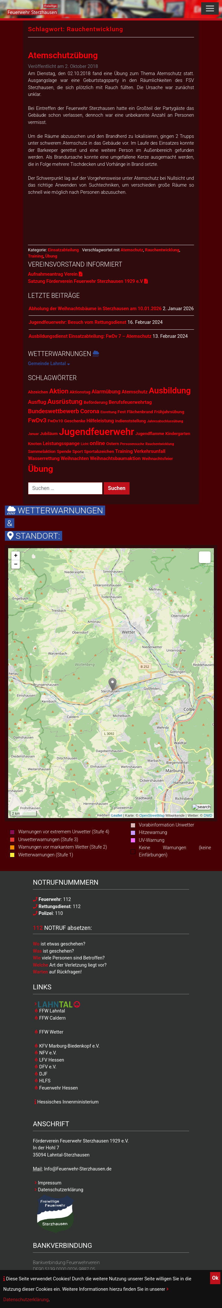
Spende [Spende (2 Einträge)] (64, 451)
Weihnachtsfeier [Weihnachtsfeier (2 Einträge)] (157, 458)
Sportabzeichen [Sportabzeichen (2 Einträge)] (99, 451)
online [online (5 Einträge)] (97, 443)
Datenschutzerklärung (59, 1189)
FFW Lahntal (50, 1010)
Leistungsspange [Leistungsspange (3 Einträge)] (61, 443)
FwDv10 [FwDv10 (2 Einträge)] (55, 420)
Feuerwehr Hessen (56, 1087)
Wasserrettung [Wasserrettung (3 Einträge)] (44, 458)
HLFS (42, 1080)
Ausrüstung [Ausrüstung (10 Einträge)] (64, 401)
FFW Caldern (50, 1018)
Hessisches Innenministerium (67, 1101)
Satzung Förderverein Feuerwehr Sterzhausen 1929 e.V (88, 281)
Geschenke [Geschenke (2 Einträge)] (74, 420)
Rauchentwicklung (162, 249)
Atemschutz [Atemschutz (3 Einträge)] (135, 392)
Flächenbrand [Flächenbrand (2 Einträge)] (140, 411)
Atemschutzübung (63, 55)
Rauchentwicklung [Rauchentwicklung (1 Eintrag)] (160, 444)
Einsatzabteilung (63, 249)
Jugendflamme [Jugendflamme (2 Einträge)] (149, 433)
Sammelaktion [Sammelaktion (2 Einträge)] (42, 451)
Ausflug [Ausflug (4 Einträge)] (37, 402)
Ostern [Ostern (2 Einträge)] (112, 443)
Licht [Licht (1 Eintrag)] (85, 444)
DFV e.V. (45, 1066)
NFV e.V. (46, 1052)
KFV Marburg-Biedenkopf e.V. (67, 1046)
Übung (51, 256)
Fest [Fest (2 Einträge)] (122, 411)
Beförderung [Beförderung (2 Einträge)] (95, 402)
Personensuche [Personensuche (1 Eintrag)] (132, 444)
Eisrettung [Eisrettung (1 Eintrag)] (109, 412)
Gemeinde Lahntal (49, 363)
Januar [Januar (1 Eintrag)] (33, 434)
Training (35, 256)
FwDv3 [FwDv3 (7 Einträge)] (37, 420)
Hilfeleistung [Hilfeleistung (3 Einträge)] (100, 421)
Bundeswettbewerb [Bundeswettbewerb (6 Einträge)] (53, 411)
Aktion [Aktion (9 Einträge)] (58, 391)
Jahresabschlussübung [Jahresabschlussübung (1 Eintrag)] (165, 421)
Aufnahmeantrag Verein (55, 274)
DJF (41, 1074)
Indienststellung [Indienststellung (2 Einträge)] (130, 420)
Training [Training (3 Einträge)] (124, 451)
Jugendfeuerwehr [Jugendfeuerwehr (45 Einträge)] (96, 431)
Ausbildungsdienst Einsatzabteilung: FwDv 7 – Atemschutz (90, 336)
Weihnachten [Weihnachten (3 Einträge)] (75, 458)
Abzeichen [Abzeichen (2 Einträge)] (38, 392)
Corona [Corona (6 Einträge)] (89, 411)
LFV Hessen (49, 1060)
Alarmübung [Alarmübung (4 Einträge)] (105, 392)
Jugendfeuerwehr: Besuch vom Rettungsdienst (77, 322)
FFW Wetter (49, 1032)
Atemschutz (132, 249)
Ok (215, 1278)
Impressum (48, 1182)
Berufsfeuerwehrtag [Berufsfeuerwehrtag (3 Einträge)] (130, 402)
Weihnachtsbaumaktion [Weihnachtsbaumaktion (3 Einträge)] (115, 458)
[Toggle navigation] (210, 8)
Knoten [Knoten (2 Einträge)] (35, 443)
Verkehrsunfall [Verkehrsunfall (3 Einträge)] (150, 451)
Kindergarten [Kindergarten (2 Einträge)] (177, 433)
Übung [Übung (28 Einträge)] (40, 469)
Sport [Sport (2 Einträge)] (77, 451)
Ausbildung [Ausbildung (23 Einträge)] (170, 390)
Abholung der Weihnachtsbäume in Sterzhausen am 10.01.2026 (95, 308)
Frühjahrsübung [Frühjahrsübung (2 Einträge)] (169, 411)
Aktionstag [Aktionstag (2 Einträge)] (80, 392)
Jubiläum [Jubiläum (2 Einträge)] (49, 433)
